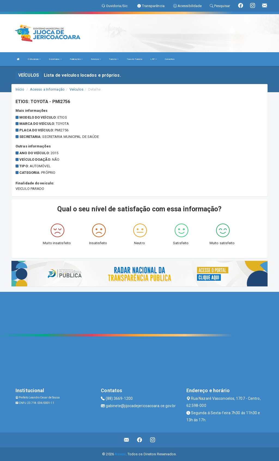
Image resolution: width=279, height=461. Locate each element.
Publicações (76, 59)
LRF (153, 59)
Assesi (120, 454)
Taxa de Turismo (134, 59)
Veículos (76, 89)
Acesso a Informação (47, 89)
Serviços (96, 59)
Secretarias (55, 59)
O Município (34, 59)
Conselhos (169, 59)
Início (20, 89)
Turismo (114, 59)
